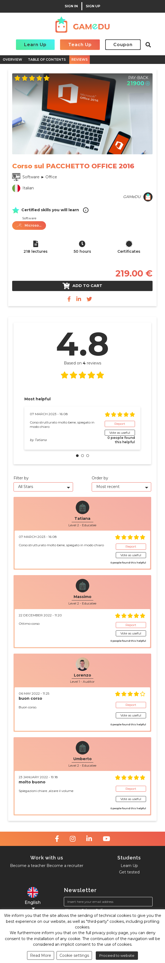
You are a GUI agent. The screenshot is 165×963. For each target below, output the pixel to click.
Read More (40, 955)
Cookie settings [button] (74, 955)
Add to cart (82, 286)
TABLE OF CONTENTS (47, 59)
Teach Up (80, 44)
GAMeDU (132, 196)
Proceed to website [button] (116, 955)
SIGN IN (71, 6)
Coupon (123, 44)
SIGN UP (93, 6)
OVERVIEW (12, 59)
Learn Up (35, 44)
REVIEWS (79, 59)
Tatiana (41, 440)
